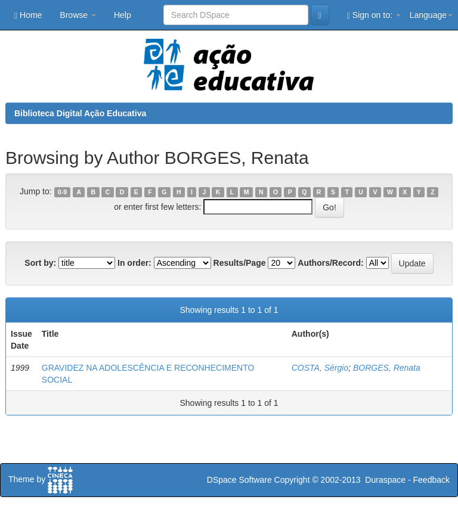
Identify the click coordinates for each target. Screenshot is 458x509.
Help (122, 15)
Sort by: (40, 263)
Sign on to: (374, 15)
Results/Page (239, 263)
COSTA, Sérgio (320, 368)
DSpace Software (239, 480)
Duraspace (385, 480)
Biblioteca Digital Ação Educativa (80, 113)
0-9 (62, 191)
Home (28, 15)
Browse (78, 15)
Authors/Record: (330, 263)
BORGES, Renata (386, 368)
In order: (134, 263)
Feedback (431, 480)
